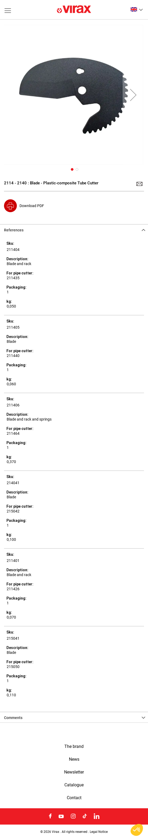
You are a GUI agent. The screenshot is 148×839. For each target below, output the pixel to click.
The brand (74, 746)
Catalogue (74, 785)
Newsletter (74, 772)
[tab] (74, 229)
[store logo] (74, 9)
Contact (74, 797)
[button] (137, 9)
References (14, 230)
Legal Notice (99, 832)
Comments (13, 718)
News (74, 759)
